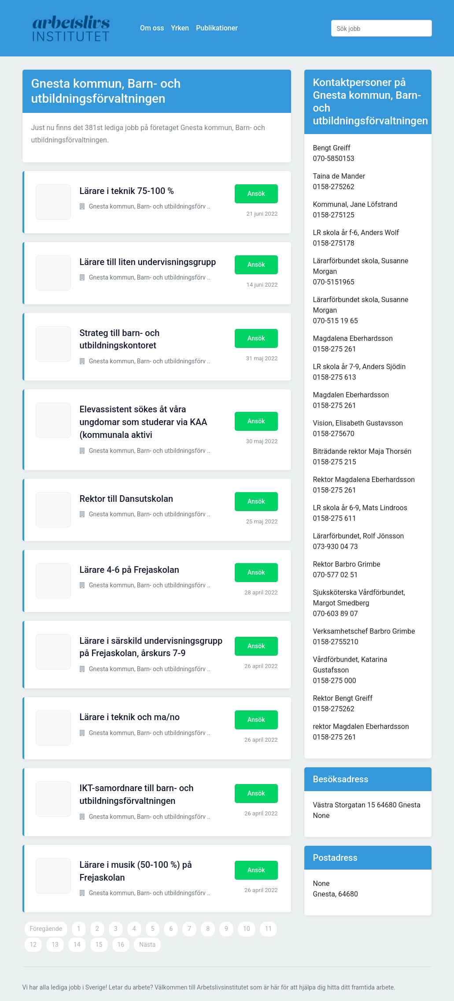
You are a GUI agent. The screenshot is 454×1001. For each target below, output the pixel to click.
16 (121, 944)
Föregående (46, 928)
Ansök (256, 193)
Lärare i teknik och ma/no (130, 717)
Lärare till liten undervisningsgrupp (148, 262)
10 (246, 928)
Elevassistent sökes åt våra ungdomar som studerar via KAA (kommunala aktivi (143, 422)
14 (77, 944)
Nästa (147, 944)
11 (268, 928)
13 (55, 944)
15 (99, 944)
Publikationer (217, 28)
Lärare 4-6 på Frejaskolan (129, 569)
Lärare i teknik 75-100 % (127, 191)
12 (33, 944)
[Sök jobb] (381, 28)
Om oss (152, 28)
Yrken (180, 28)
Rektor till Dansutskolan (126, 498)
